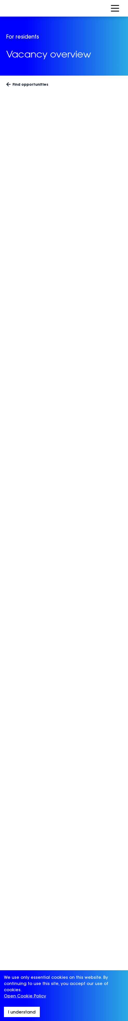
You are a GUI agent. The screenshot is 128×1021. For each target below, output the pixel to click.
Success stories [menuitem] (23, 920)
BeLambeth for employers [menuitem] (34, 939)
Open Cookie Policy (25, 995)
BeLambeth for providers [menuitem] (33, 957)
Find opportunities (27, 84)
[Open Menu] (115, 8)
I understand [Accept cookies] (22, 1012)
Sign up (77, 842)
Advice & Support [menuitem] (25, 912)
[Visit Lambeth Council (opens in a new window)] (104, 873)
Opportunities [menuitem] (21, 904)
